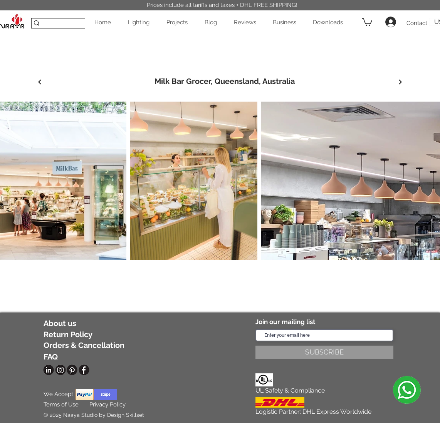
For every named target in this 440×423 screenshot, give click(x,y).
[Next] (400, 82)
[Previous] (39, 82)
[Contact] (416, 23)
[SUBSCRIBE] (324, 352)
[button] (141, 22)
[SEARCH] (56, 25)
